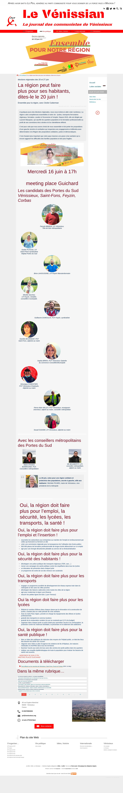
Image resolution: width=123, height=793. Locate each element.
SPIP (77, 778)
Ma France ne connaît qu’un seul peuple (30, 682)
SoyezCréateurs (68, 778)
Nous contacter (44, 732)
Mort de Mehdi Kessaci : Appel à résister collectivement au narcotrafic (39, 693)
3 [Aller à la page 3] (35, 701)
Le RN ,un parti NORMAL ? (26, 687)
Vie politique (23, 75)
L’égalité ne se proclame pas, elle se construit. (32, 697)
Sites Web (93, 97)
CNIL (58, 776)
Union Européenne (81, 755)
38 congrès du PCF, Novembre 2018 (15, 764)
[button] (100, 9)
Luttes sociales (40, 753)
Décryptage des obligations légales (87, 776)
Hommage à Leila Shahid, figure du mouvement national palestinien (39, 689)
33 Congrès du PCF (11, 753)
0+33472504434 (27, 717)
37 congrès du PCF (11, 762)
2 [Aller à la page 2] (29, 701)
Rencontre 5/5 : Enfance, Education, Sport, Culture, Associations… (38, 691)
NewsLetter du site (96, 99)
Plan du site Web (29, 743)
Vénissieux (106, 750)
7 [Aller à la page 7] (57, 701)
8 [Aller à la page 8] (63, 701)
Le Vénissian (104, 755)
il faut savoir (74, 776)
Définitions (93, 102)
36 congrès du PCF (11, 760)
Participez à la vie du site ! (112, 787)
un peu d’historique (29, 726)
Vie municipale (104, 753)
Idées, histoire (62, 750)
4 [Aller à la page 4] (40, 701)
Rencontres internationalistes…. (85, 753)
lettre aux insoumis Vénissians (27, 684)
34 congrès (9, 755)
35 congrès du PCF (11, 757)
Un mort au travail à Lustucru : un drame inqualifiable (34, 678)
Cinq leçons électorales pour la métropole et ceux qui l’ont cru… (37, 680)
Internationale (83, 750)
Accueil (92, 83)
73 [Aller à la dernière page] (80, 701)
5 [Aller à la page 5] (46, 701)
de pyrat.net (58, 778)
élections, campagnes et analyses (109, 757)
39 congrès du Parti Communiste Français (17, 767)
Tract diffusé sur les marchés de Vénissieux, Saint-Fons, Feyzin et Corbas (48, 668)
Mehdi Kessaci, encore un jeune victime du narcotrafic (34, 695)
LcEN (62, 776)
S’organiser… (12, 750)
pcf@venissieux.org (29, 722)
